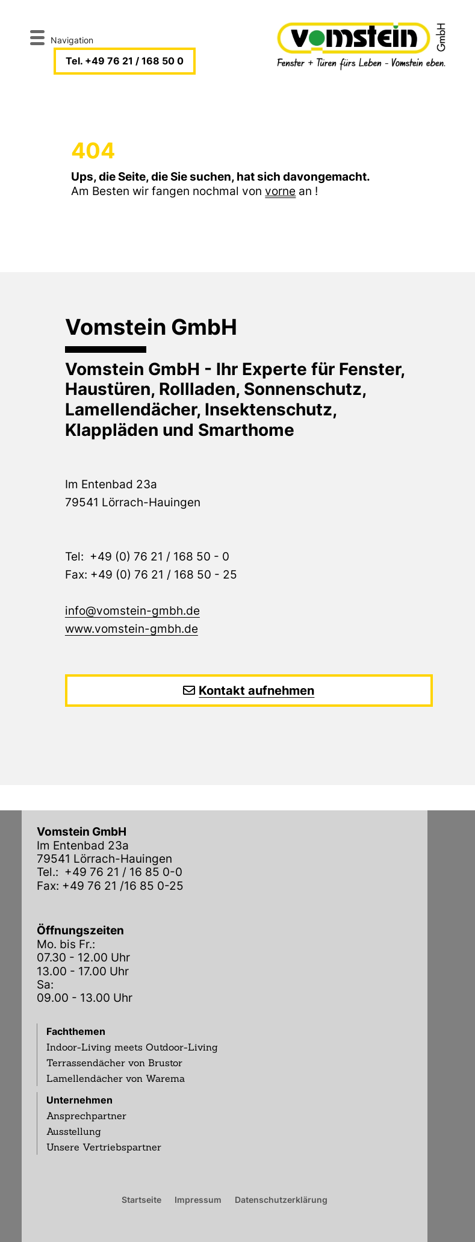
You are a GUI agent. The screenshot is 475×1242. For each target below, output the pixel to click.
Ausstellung (73, 1131)
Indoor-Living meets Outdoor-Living (132, 1047)
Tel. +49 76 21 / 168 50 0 (125, 61)
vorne (280, 191)
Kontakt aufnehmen (256, 690)
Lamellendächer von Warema (115, 1078)
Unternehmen (79, 1100)
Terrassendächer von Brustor (114, 1063)
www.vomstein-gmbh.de (131, 629)
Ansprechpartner (86, 1116)
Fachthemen (75, 1031)
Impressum (198, 1199)
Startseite (141, 1199)
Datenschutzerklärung (281, 1199)
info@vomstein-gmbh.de (132, 611)
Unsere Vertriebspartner (103, 1147)
